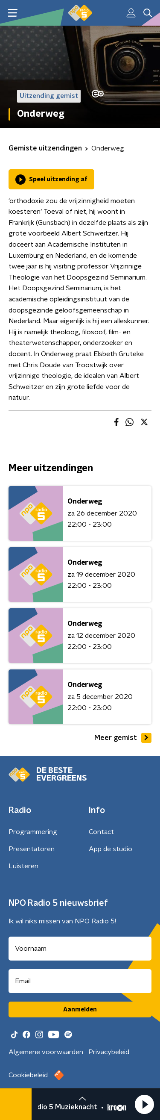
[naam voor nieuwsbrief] (80, 949)
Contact (101, 831)
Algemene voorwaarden (46, 1052)
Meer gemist (122, 738)
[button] (144, 1104)
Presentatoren (32, 849)
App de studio (110, 849)
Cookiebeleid (28, 1075)
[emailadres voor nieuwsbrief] (80, 981)
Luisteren (23, 866)
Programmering (33, 831)
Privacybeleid (108, 1052)
